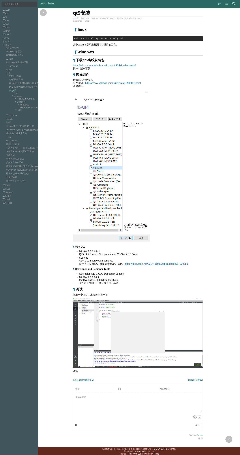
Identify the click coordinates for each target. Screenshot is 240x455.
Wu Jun (137, 450)
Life (6, 38)
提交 (197, 426)
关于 (219, 4)
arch (9, 119)
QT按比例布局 (16, 79)
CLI (6, 24)
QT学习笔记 (15, 76)
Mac (9, 69)
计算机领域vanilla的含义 (17, 173)
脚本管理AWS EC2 (15, 159)
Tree (128, 450)
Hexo (9, 59)
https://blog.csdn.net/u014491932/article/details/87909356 (156, 264)
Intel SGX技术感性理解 (17, 62)
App (6, 13)
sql (8, 137)
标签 (227, 4)
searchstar (48, 3)
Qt (8, 73)
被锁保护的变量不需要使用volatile (22, 166)
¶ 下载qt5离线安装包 (25, 99)
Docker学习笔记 (13, 51)
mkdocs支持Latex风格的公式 (20, 126)
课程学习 (11, 177)
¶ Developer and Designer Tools (33, 107)
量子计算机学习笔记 (15, 181)
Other (7, 45)
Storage (8, 192)
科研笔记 (10, 155)
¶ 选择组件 (20, 102)
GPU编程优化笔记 (15, 55)
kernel (7, 196)
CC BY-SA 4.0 (160, 445)
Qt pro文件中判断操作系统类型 (24, 83)
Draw (6, 31)
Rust (6, 189)
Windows (11, 115)
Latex (7, 34)
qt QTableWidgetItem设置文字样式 (25, 87)
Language (12, 66)
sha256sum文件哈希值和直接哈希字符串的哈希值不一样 (33, 129)
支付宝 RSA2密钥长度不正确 (20, 151)
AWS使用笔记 (12, 48)
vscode (7, 203)
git (8, 122)
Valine (201, 435)
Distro (7, 27)
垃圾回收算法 (12, 144)
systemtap (12, 140)
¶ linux (15, 93)
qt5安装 (12, 90)
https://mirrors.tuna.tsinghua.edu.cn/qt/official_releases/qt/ (104, 66)
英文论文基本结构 (14, 162)
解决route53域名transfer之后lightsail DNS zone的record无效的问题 (38, 170)
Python (7, 185)
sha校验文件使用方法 (16, 133)
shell (6, 199)
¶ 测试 (18, 110)
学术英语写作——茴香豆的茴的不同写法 (25, 148)
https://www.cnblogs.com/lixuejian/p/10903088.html (113, 83)
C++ (6, 20)
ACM (6, 10)
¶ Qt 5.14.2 (23, 104)
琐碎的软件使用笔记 (83, 380)
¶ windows (17, 96)
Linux (6, 41)
